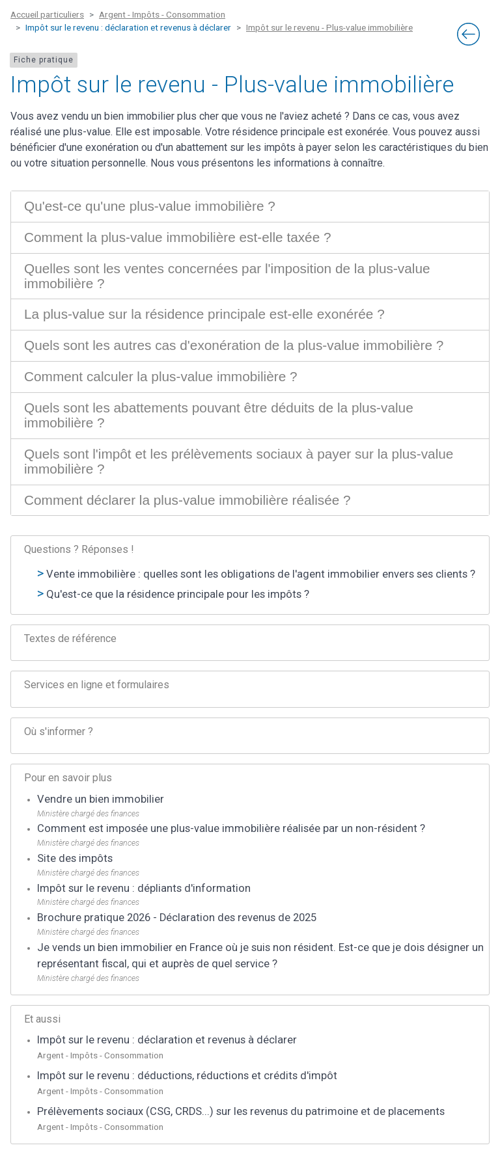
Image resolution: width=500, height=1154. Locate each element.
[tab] (250, 206)
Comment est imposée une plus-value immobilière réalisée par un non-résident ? (231, 828)
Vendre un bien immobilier (100, 799)
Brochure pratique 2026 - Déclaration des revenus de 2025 (176, 917)
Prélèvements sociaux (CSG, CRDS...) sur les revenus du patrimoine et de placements (241, 1111)
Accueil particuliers (47, 14)
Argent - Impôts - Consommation (162, 14)
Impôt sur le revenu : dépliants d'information (144, 888)
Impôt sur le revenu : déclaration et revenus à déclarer (167, 1040)
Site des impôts (75, 858)
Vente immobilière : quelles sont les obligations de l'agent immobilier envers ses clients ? (260, 574)
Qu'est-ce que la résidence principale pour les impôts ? (177, 594)
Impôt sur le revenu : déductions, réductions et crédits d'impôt (187, 1075)
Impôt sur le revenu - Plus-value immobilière (329, 27)
